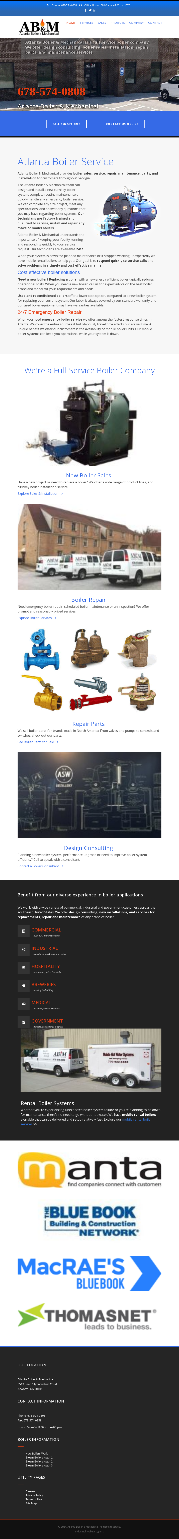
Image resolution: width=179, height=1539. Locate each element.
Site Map (31, 1503)
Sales (102, 23)
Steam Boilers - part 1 (39, 1457)
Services (86, 23)
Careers (31, 1491)
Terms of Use (34, 1499)
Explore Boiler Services (37, 618)
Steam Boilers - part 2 (39, 1461)
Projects (117, 23)
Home (71, 23)
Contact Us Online (122, 124)
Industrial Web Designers (89, 1531)
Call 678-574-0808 (67, 124)
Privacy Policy (34, 1495)
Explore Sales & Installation (40, 493)
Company (136, 23)
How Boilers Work (37, 1453)
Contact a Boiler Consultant (40, 866)
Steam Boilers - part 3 (39, 1465)
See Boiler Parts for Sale (38, 742)
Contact (155, 23)
